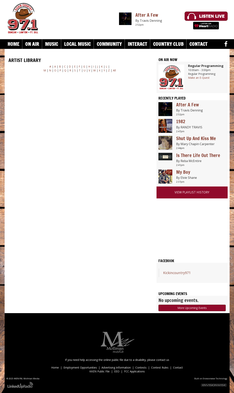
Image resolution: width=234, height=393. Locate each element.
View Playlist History (192, 192)
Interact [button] (137, 44)
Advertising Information (116, 367)
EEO (116, 371)
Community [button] (109, 44)
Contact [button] (198, 44)
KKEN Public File (99, 371)
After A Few (146, 15)
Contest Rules (159, 367)
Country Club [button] (168, 44)
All (114, 70)
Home (13, 44)
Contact (178, 367)
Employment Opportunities (80, 367)
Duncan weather (192, 246)
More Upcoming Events (192, 308)
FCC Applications (134, 371)
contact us (162, 360)
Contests (141, 367)
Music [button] (51, 44)
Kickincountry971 (177, 272)
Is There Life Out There (198, 155)
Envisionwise (209, 378)
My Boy (183, 172)
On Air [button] (32, 44)
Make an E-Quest (199, 77)
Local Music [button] (77, 44)
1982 (180, 121)
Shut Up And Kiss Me (196, 138)
